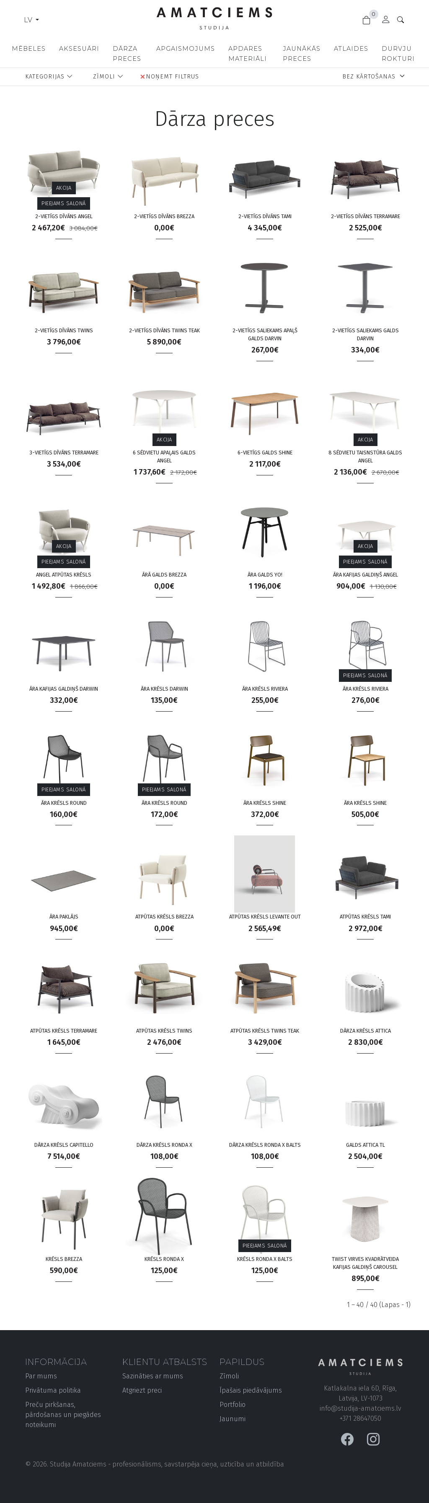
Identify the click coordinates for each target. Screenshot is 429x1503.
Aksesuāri (79, 48)
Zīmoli (229, 1376)
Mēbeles (29, 48)
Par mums (41, 1376)
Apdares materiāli (247, 54)
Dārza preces (127, 54)
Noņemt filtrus (169, 76)
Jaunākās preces (301, 54)
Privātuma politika (53, 1390)
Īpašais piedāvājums (251, 1390)
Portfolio (233, 1405)
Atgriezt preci (142, 1390)
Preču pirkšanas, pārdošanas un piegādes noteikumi (63, 1415)
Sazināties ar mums (152, 1376)
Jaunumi (233, 1419)
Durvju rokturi (398, 54)
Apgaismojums (185, 48)
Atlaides (351, 48)
